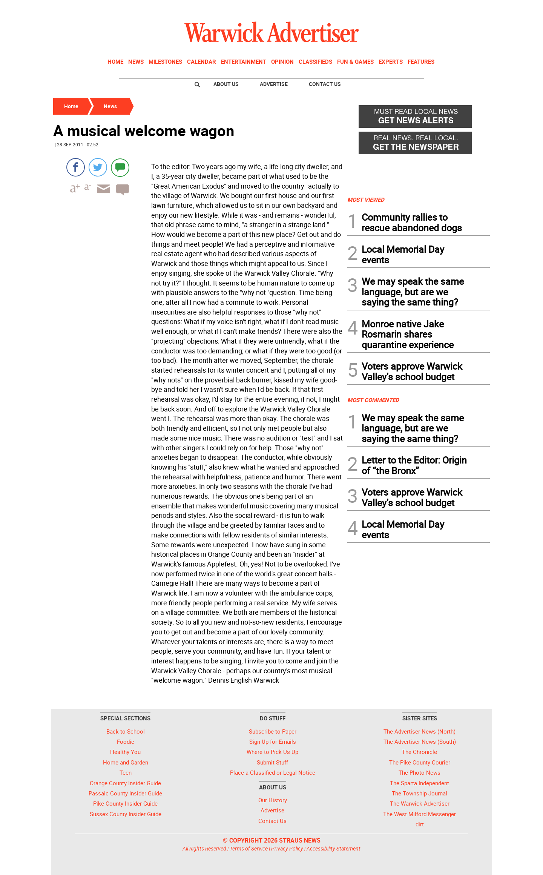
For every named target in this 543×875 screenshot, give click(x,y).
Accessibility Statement (333, 848)
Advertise (274, 84)
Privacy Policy (287, 848)
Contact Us (325, 84)
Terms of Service (249, 848)
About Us (226, 84)
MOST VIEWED (365, 199)
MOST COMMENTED (373, 400)
